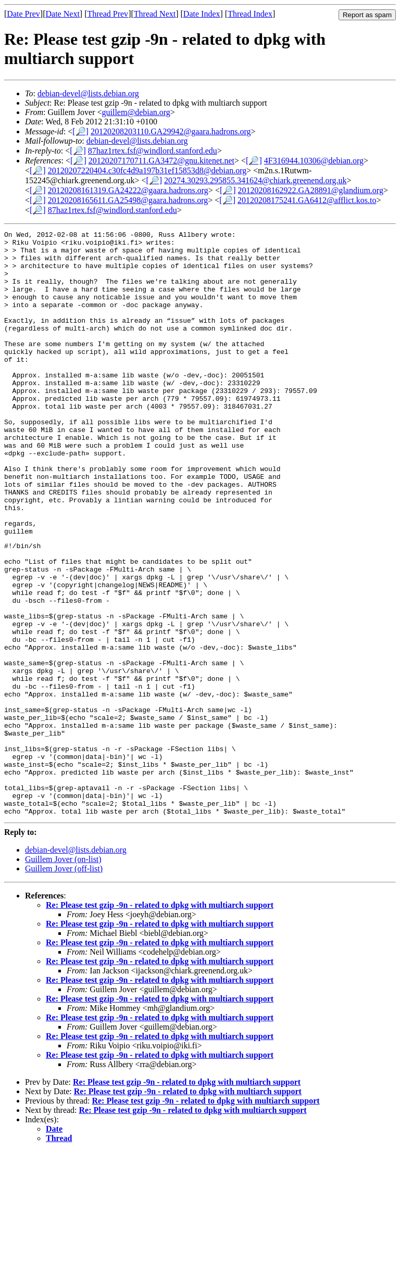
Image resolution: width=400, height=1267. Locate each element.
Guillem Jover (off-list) (64, 984)
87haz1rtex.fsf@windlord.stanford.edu (152, 150)
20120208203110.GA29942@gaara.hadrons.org (171, 131)
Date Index (201, 13)
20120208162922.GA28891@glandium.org (310, 190)
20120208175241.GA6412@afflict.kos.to (307, 200)
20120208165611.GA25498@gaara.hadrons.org (128, 200)
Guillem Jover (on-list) (63, 974)
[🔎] (80, 131)
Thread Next (155, 13)
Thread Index (250, 13)
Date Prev (23, 13)
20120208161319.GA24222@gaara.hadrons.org (128, 190)
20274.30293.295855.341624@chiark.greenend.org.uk (255, 180)
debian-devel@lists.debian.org (88, 93)
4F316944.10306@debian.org (314, 160)
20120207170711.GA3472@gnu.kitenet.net (161, 160)
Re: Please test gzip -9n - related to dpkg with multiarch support (159, 1020)
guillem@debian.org (136, 112)
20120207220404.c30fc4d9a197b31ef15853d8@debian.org (147, 170)
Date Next (63, 13)
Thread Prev (107, 13)
